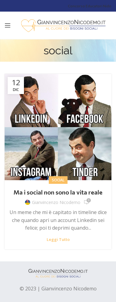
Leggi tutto (58, 240)
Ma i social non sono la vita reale (58, 192)
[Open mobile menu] (8, 25)
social (58, 180)
